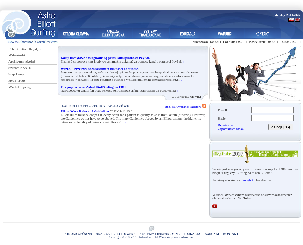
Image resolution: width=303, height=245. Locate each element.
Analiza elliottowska (115, 234)
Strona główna (78, 234)
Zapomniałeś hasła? (231, 129)
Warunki (211, 234)
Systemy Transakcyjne (159, 234)
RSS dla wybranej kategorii (185, 106)
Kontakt (230, 234)
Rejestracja (225, 125)
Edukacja (192, 234)
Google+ (248, 180)
